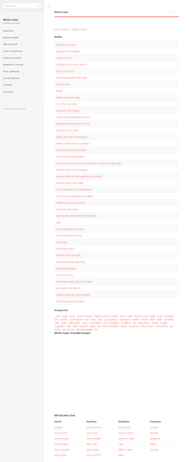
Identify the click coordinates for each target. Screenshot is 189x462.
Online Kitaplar (61, 443)
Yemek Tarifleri (93, 454)
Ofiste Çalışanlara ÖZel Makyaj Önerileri (74, 189)
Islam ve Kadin (147, 326)
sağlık (129, 316)
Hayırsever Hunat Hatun (67, 130)
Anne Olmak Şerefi (64, 274)
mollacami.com (20, 109)
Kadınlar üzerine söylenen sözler (71, 202)
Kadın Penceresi (93, 427)
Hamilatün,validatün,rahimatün (70, 301)
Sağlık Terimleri (125, 449)
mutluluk (63, 319)
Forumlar (154, 427)
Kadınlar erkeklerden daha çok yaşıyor (73, 294)
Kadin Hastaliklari (110, 326)
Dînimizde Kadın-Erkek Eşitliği (69, 182)
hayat (93, 326)
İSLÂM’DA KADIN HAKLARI (68, 255)
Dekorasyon (124, 319)
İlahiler (121, 454)
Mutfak (123, 326)
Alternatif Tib (68, 329)
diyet (159, 319)
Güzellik (163, 322)
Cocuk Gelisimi (75, 319)
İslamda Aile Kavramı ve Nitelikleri (71, 149)
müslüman (133, 326)
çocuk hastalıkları (111, 322)
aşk (99, 326)
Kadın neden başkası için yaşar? (70, 228)
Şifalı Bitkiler (74, 322)
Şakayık (59, 90)
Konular (65, 29)
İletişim (83, 29)
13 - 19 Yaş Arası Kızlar (66, 103)
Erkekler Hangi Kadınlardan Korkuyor (73, 117)
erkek (84, 322)
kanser (64, 322)
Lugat (121, 443)
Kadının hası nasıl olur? (66, 44)
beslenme (84, 326)
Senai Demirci (162, 326)
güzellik (155, 322)
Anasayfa (58, 427)
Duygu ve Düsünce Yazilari (106, 316)
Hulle (58, 222)
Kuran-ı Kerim (60, 432)
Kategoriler (155, 438)
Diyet (99, 319)
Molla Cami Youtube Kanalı (72, 333)
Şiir (171, 326)
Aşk (134, 322)
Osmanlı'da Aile (63, 84)
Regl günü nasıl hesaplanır (68, 51)
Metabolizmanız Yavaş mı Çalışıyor (72, 169)
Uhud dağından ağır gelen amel (70, 261)
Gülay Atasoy (144, 322)
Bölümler (154, 432)
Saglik (65, 316)
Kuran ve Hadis (61, 438)
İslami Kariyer (60, 454)
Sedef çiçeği (61, 242)
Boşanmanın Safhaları (66, 268)
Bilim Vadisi (91, 443)
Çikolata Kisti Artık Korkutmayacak (72, 136)
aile (55, 319)
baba (75, 326)
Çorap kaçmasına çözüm (67, 209)
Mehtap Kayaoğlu (84, 329)
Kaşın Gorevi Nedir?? (65, 248)
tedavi (57, 329)
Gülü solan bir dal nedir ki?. (68, 288)
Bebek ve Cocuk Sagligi (144, 316)
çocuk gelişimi (110, 319)
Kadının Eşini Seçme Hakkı (68, 97)
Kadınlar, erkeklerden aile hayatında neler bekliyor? (79, 176)
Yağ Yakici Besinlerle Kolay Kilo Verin (72, 123)
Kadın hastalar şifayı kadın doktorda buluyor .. (77, 215)
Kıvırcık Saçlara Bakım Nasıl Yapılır (71, 77)
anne (86, 319)
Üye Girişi (154, 449)
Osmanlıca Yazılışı (126, 438)
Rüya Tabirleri (124, 427)
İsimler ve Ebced (125, 432)
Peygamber (59, 326)
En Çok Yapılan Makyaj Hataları (70, 156)
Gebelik (135, 319)
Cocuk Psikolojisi (84, 316)
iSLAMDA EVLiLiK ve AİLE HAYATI (71, 64)
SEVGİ (160, 316)
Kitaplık (74, 29)
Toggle (48, 6)
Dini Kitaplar (10, 44)
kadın (122, 316)
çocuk (72, 316)
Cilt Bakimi (126, 322)
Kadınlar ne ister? (64, 57)
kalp (69, 326)
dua (96, 329)
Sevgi (93, 319)
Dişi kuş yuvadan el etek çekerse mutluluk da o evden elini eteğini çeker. (88, 163)
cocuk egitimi (95, 322)
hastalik (144, 319)
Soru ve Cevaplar (62, 449)
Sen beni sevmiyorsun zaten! (69, 235)
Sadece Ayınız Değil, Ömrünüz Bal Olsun (74, 281)
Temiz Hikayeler (93, 438)
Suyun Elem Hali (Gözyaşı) (68, 110)
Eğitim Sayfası (92, 449)
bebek (152, 319)
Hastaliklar (169, 319)
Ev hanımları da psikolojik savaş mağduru (75, 196)
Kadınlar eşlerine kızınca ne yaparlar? (73, 143)
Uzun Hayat (91, 432)
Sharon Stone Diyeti (65, 71)
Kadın (57, 29)
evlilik (58, 316)
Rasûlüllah (169, 316)
